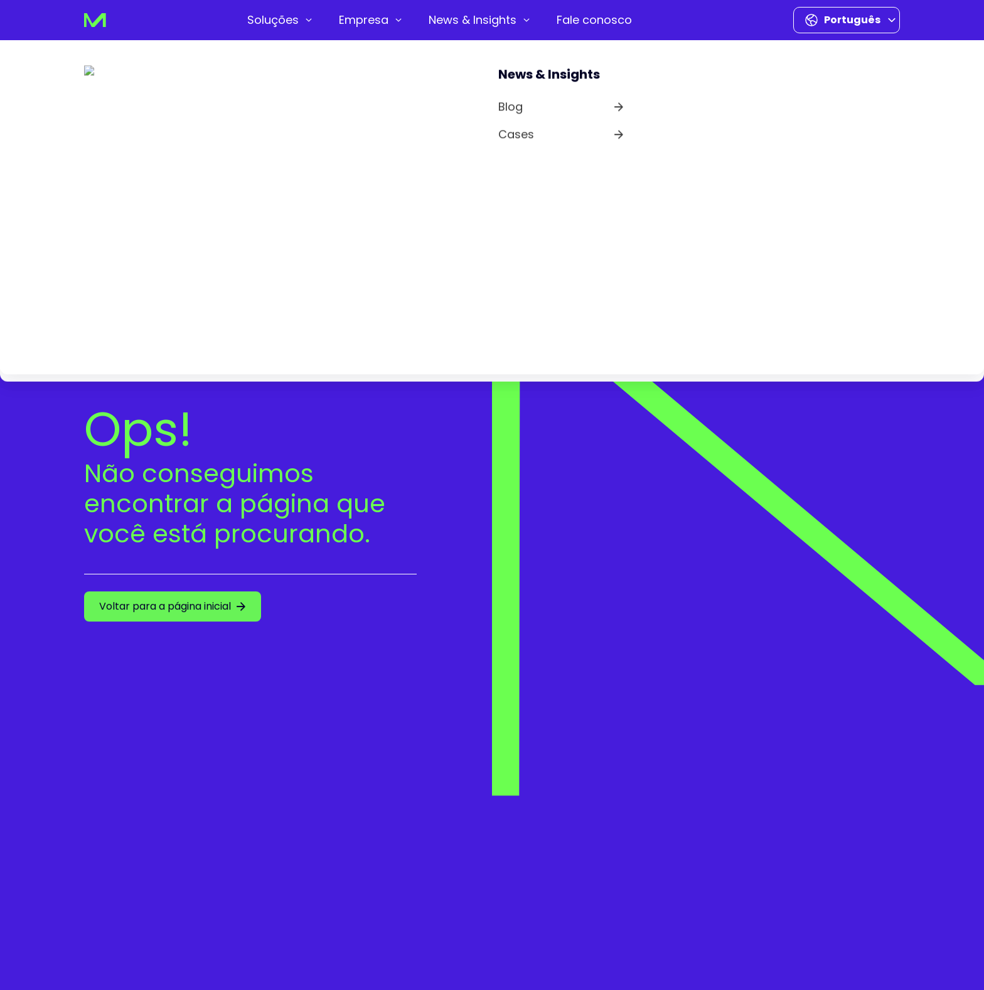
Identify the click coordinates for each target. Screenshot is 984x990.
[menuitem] (280, 20)
